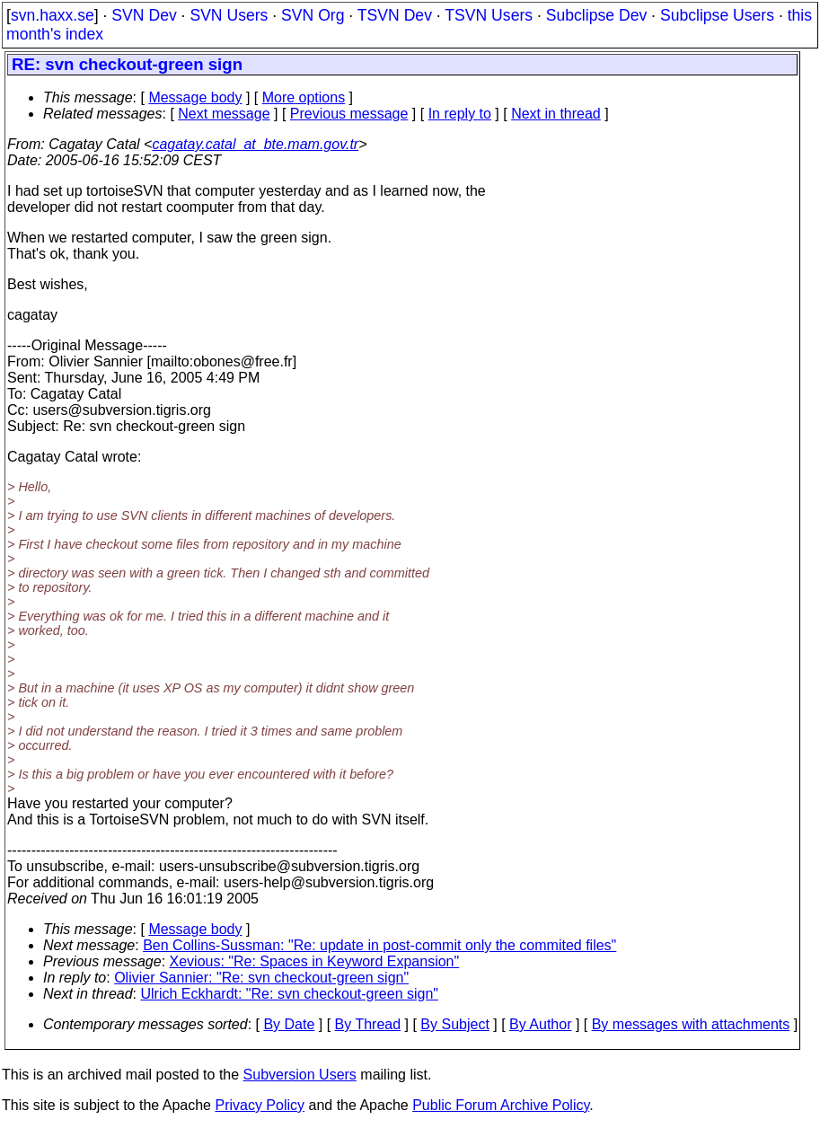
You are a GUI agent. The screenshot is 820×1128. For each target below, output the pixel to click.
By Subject (454, 1024)
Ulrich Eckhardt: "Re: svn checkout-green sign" (290, 993)
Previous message (349, 113)
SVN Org (312, 15)
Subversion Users (300, 1074)
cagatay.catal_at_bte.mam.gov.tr (255, 144)
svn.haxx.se (52, 15)
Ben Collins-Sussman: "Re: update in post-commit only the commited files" (379, 945)
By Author (540, 1024)
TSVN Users (489, 15)
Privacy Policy (259, 1105)
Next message (223, 113)
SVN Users (229, 15)
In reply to (459, 113)
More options (304, 97)
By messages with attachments (691, 1024)
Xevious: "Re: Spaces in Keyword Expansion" (315, 961)
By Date (288, 1024)
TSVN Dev (394, 15)
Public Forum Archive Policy (500, 1105)
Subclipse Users (717, 15)
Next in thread (556, 113)
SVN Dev (143, 15)
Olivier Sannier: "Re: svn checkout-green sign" (261, 977)
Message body (195, 97)
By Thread (368, 1024)
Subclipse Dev (596, 15)
